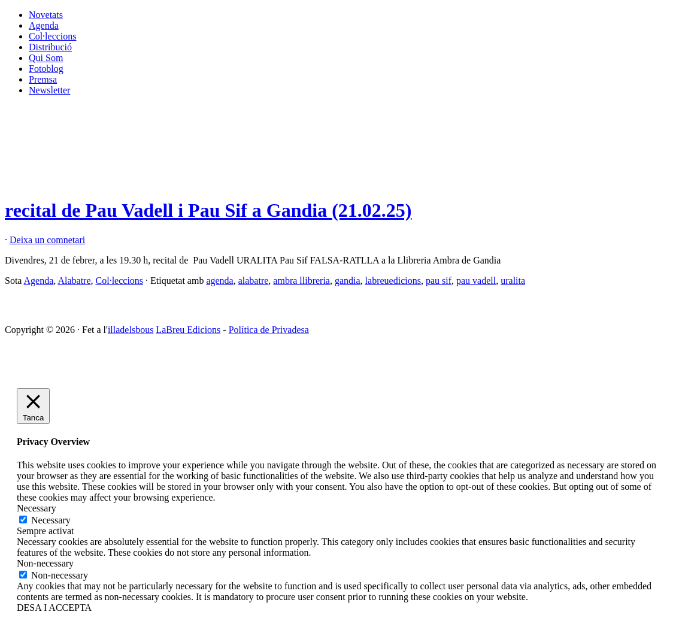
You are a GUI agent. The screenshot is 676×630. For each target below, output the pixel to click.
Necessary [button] (36, 508)
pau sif (438, 280)
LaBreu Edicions (188, 330)
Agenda (44, 25)
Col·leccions (53, 36)
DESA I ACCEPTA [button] (54, 607)
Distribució (50, 47)
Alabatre (73, 280)
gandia (347, 280)
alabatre (253, 280)
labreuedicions (393, 280)
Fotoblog (46, 68)
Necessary (51, 520)
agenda (219, 280)
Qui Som (46, 58)
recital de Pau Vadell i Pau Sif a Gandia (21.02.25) (208, 210)
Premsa (43, 79)
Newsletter (49, 90)
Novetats (46, 15)
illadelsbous (130, 330)
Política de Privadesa (269, 330)
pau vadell (476, 280)
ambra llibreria (301, 280)
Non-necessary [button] (45, 563)
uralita (513, 280)
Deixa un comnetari (47, 240)
